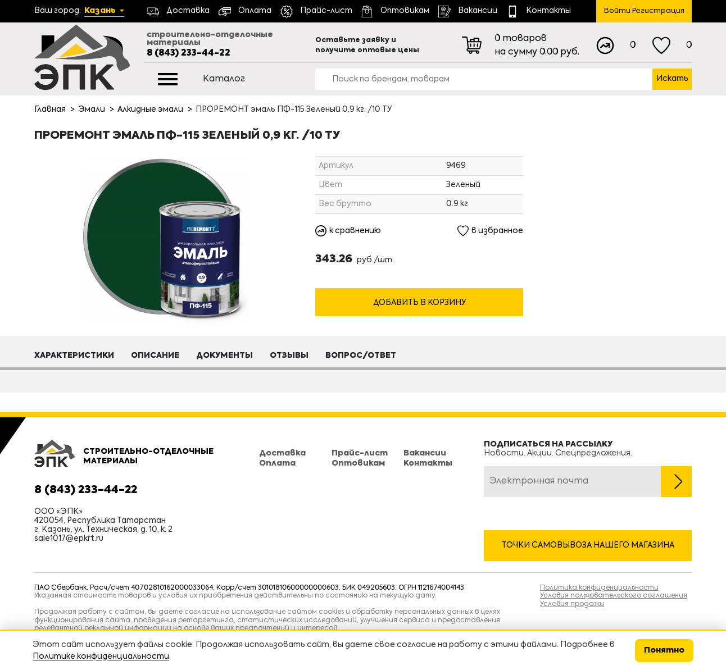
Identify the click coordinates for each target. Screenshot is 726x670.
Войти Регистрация (644, 11)
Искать (672, 79)
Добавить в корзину (419, 303)
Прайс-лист (360, 453)
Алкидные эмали (150, 109)
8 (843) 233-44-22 (188, 53)
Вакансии (424, 453)
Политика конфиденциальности (599, 588)
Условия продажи (572, 604)
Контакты (427, 463)
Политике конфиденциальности (101, 656)
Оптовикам (358, 463)
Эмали (91, 109)
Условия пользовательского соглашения (613, 595)
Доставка (282, 453)
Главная (50, 109)
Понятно (664, 650)
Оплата (277, 463)
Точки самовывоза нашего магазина (588, 545)
